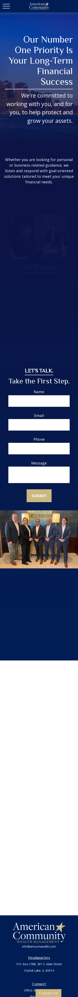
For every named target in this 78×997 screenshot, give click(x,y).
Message (39, 463)
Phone (39, 439)
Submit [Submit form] (39, 495)
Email (39, 415)
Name (39, 391)
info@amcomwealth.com (39, 946)
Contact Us (48, 993)
